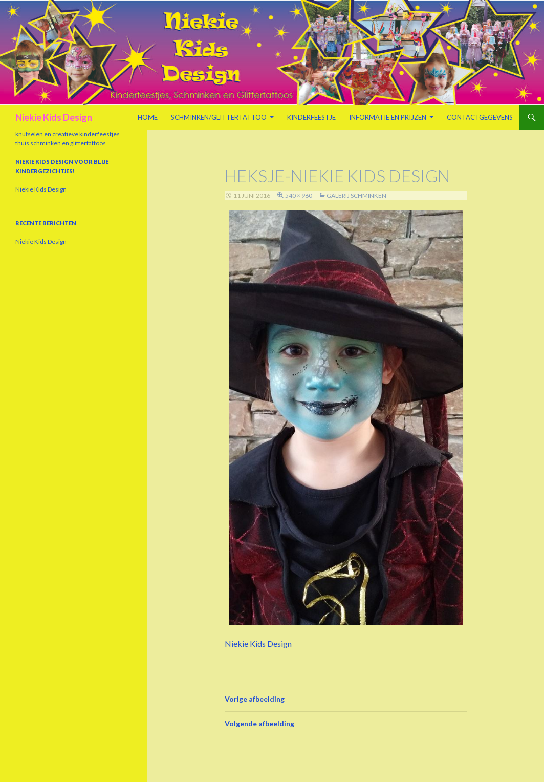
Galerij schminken (356, 195)
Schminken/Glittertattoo (219, 117)
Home (148, 117)
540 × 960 (298, 195)
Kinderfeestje (311, 117)
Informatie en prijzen (387, 117)
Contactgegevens (480, 117)
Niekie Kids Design (53, 117)
